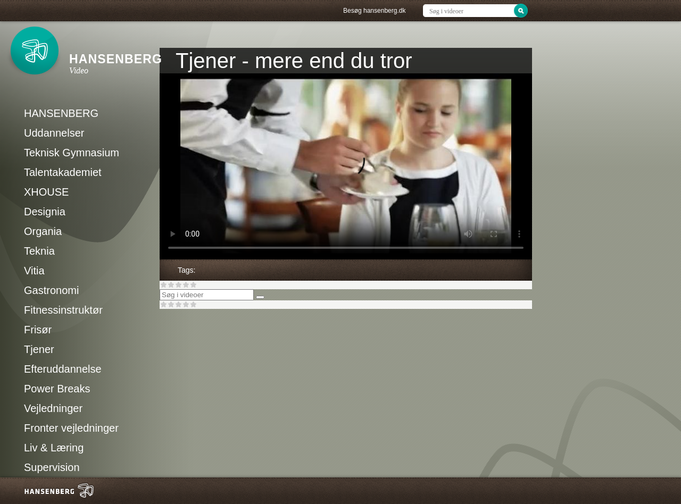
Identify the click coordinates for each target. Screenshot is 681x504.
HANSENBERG (61, 113)
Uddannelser (54, 133)
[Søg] (260, 297)
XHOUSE (46, 192)
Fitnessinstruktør (63, 310)
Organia (43, 231)
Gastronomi (51, 290)
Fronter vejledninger (71, 428)
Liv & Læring (54, 447)
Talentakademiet (63, 172)
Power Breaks (57, 388)
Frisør (38, 329)
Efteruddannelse (63, 369)
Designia (44, 211)
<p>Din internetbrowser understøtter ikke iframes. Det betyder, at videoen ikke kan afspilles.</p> (346, 166)
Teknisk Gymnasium (71, 152)
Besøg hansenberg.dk (374, 10)
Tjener (39, 349)
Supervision (52, 467)
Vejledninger (53, 408)
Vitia (34, 270)
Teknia (39, 251)
